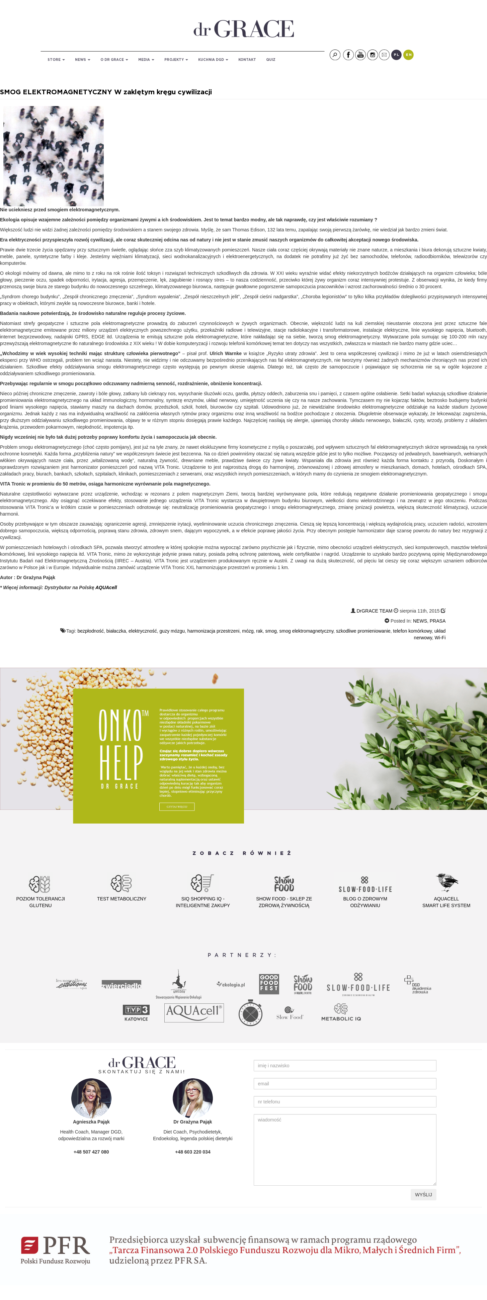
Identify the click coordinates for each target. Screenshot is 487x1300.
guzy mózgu (172, 631)
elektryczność (143, 631)
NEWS (82, 60)
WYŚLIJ (423, 1194)
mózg (247, 631)
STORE (56, 60)
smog (271, 631)
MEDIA (146, 60)
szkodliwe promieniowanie (363, 631)
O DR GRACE (114, 60)
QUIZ (270, 60)
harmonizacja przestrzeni (213, 631)
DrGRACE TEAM (374, 611)
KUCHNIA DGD (213, 60)
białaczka (116, 631)
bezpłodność (90, 631)
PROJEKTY (176, 60)
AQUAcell (105, 587)
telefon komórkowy (412, 631)
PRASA (437, 621)
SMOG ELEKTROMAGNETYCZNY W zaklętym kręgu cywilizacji (106, 92)
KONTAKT (247, 60)
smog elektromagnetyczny (306, 631)
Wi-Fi (440, 637)
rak (259, 631)
